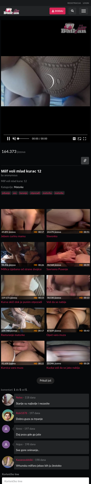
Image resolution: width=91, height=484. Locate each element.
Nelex (19, 397)
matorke (59, 192)
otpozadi (35, 192)
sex (15, 192)
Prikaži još (45, 380)
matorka (47, 192)
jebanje (6, 192)
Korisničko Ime (10, 474)
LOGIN (86, 3)
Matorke (19, 187)
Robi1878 (21, 413)
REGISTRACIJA (74, 3)
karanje (23, 192)
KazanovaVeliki (24, 459)
